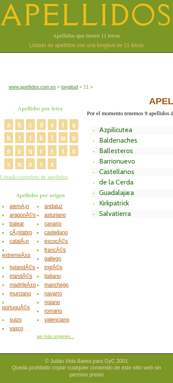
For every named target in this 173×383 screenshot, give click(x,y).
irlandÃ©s (21, 276)
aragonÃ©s (23, 215)
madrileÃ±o (23, 285)
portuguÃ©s (16, 307)
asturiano (55, 215)
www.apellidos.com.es (32, 86)
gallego (52, 259)
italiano (52, 276)
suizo (16, 320)
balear (17, 224)
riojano (52, 302)
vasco (16, 328)
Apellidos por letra (40, 108)
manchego (56, 285)
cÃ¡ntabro (21, 232)
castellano (56, 232)
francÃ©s (55, 250)
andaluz (53, 206)
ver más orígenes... (55, 336)
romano (53, 311)
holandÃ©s (22, 267)
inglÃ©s (53, 267)
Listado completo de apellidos (34, 177)
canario (52, 224)
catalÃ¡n (19, 241)
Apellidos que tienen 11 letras (86, 35)
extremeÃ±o (16, 255)
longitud (69, 86)
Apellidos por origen (40, 195)
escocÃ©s (56, 241)
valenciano (56, 320)
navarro (53, 294)
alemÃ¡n (19, 206)
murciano (20, 294)
